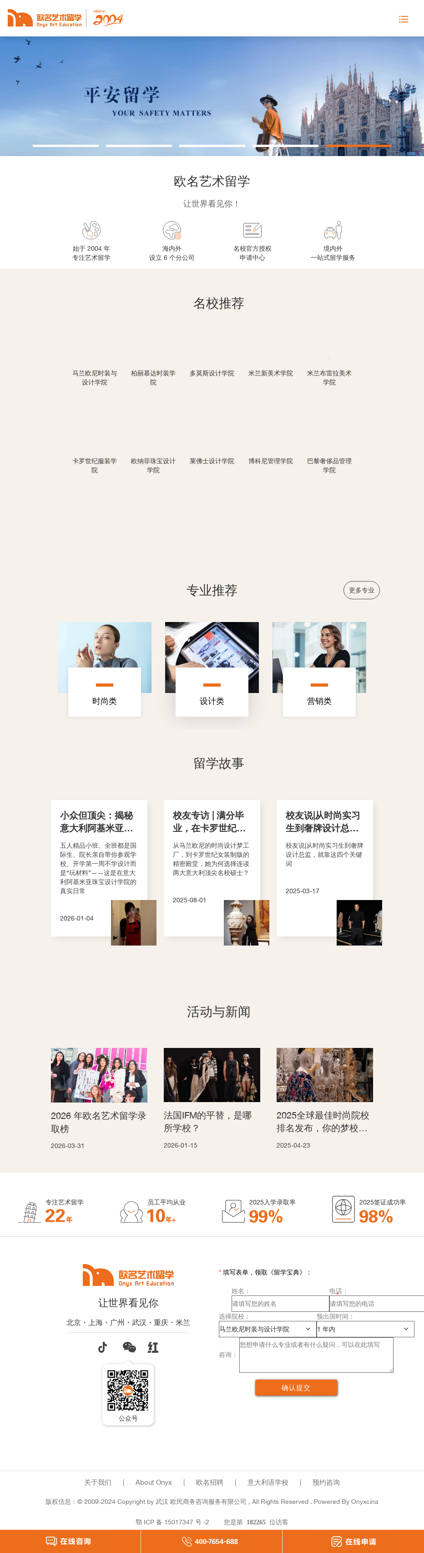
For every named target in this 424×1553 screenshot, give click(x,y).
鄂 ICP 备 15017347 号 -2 (172, 1522)
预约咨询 (326, 1482)
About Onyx (154, 1482)
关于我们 (97, 1482)
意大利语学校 (267, 1482)
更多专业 (361, 590)
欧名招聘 (209, 1482)
